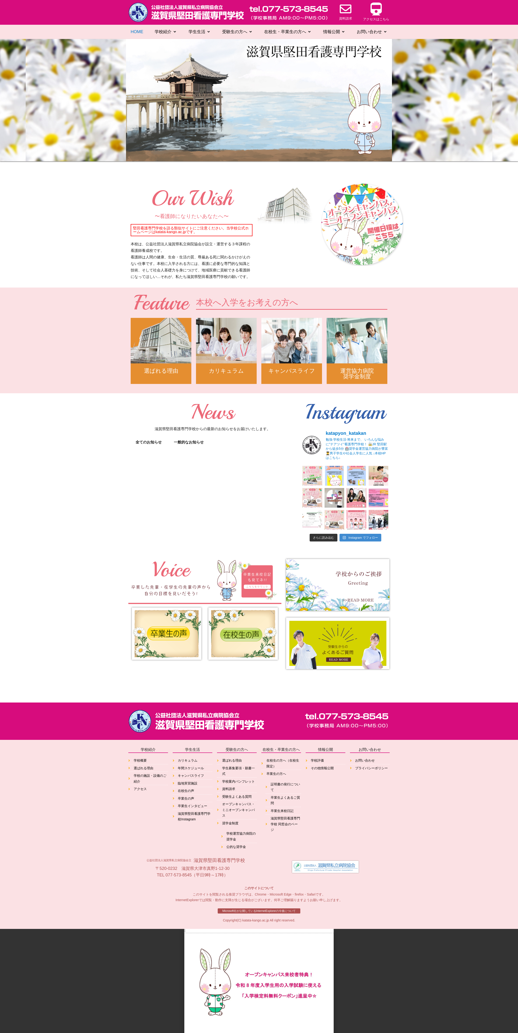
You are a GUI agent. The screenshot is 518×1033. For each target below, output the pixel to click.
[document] (259, 977)
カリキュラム (226, 373)
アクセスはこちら (376, 19)
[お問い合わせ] (372, 32)
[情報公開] (334, 32)
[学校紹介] (165, 32)
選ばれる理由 (161, 373)
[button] (259, 924)
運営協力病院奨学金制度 (357, 373)
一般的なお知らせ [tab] (189, 442)
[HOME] (137, 32)
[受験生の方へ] (237, 32)
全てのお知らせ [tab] (149, 442)
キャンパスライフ (291, 373)
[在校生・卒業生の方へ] (288, 32)
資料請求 (345, 18)
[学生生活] (199, 32)
